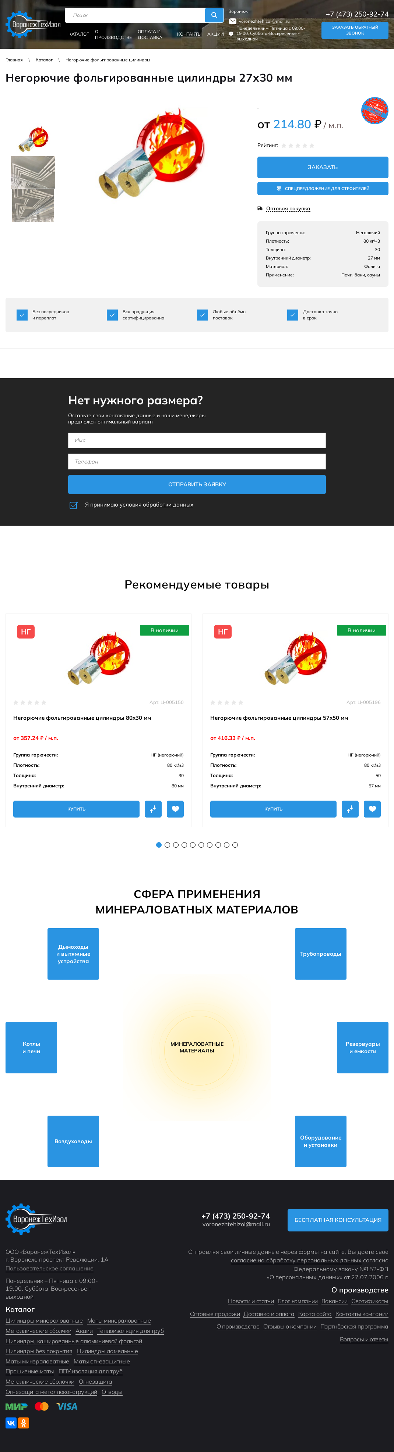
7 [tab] (209, 845)
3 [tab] (176, 845)
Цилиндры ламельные (107, 1351)
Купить (76, 809)
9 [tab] (226, 845)
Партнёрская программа (354, 1326)
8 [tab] (218, 845)
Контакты (189, 34)
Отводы (112, 1391)
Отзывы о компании (290, 1326)
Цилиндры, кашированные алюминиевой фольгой (74, 1341)
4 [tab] (184, 845)
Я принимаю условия (139, 504)
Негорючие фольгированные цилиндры (108, 59)
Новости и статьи (251, 1301)
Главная (14, 59)
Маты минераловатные (119, 1320)
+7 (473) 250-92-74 (357, 14)
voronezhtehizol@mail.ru (264, 21)
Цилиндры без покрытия (39, 1351)
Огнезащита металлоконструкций (51, 1391)
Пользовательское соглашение (50, 1268)
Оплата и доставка (150, 34)
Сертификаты (369, 1301)
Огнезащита (95, 1381)
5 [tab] (193, 845)
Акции (215, 34)
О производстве (113, 34)
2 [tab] (167, 845)
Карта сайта (315, 1313)
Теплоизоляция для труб (130, 1330)
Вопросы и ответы (364, 1339)
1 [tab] (159, 845)
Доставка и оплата (269, 1313)
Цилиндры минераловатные (44, 1320)
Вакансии (334, 1301)
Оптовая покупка (288, 208)
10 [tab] (235, 845)
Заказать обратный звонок (355, 30)
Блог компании (298, 1301)
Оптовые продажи (215, 1313)
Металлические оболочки (40, 1381)
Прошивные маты (30, 1371)
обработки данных (168, 504)
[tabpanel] (98, 720)
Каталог (78, 34)
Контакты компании (361, 1313)
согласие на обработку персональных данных (296, 1260)
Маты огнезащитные (102, 1361)
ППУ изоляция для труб (91, 1371)
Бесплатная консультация (338, 1219)
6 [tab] (201, 845)
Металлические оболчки (38, 1330)
